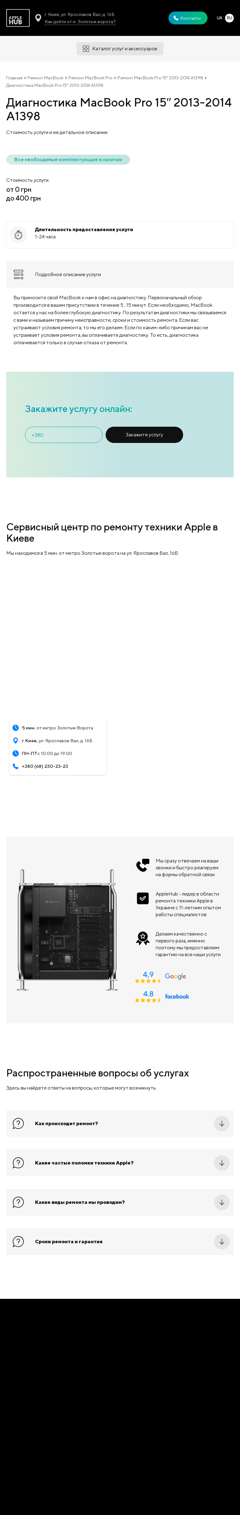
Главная (14, 77)
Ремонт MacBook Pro (90, 77)
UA (219, 18)
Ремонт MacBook (45, 77)
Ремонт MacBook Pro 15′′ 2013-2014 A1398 (160, 77)
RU (229, 18)
